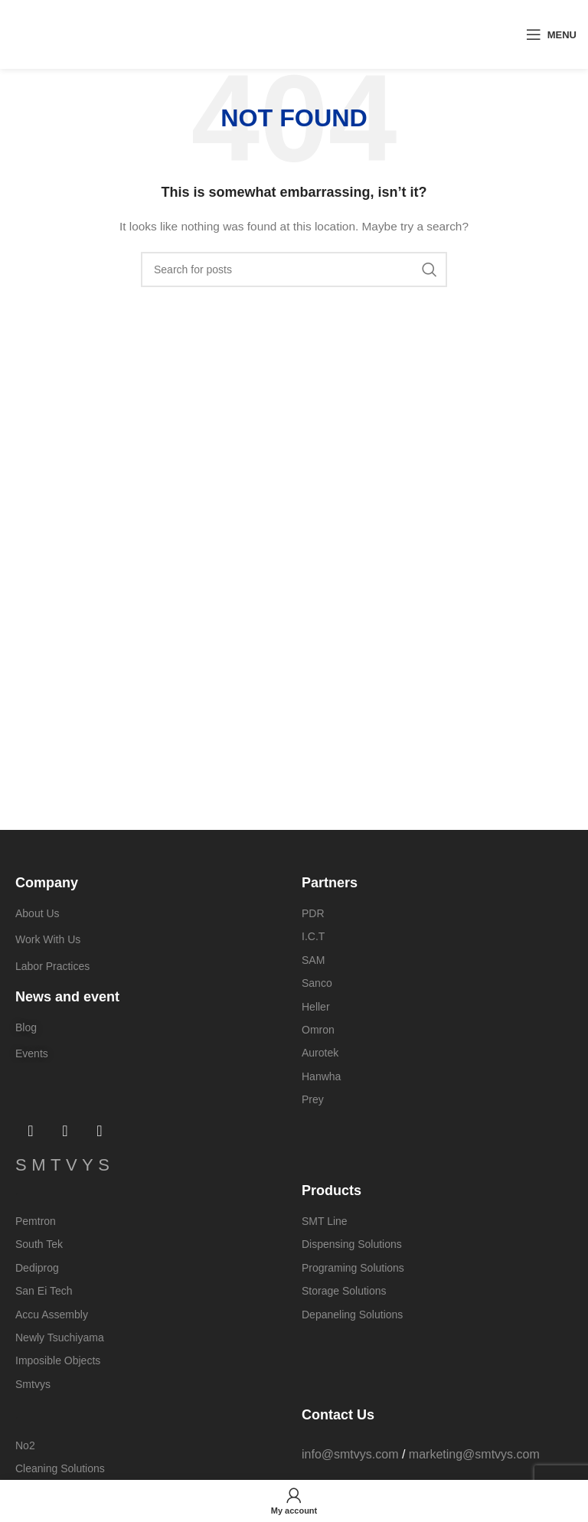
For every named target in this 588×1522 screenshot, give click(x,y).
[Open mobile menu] (551, 34)
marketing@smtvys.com (474, 1454)
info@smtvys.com (350, 1454)
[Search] (294, 269)
